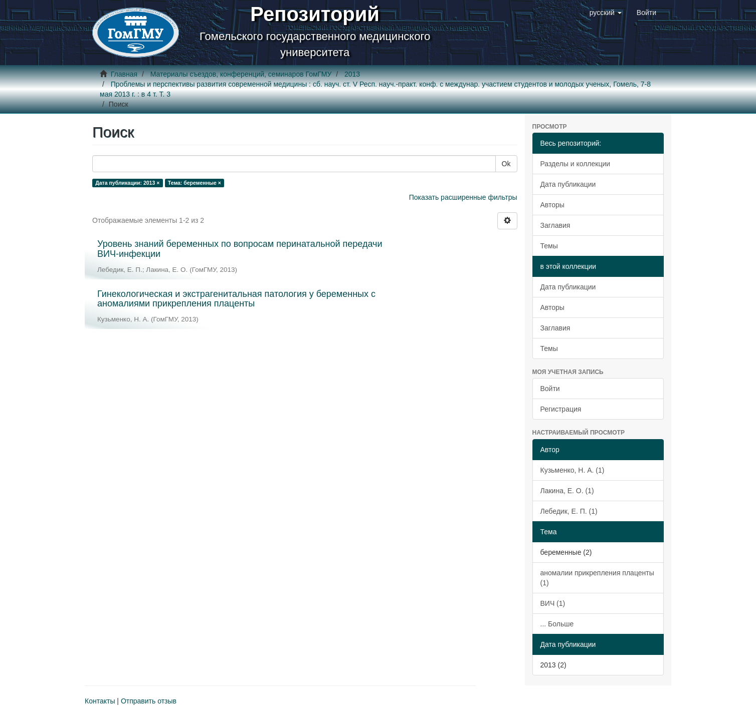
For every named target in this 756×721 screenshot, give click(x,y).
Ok (506, 164)
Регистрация (561, 409)
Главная (124, 74)
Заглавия (555, 225)
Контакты (100, 701)
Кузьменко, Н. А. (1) (572, 470)
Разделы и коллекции (575, 164)
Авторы (552, 205)
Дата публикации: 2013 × (127, 183)
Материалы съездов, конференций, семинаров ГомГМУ (241, 74)
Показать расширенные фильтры (463, 197)
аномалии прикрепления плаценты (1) (597, 578)
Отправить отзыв (148, 701)
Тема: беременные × (194, 183)
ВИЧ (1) (552, 603)
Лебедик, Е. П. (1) (569, 511)
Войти (550, 389)
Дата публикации (568, 184)
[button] (605, 12)
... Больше (557, 624)
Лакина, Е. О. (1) (567, 491)
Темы (549, 246)
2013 (352, 74)
